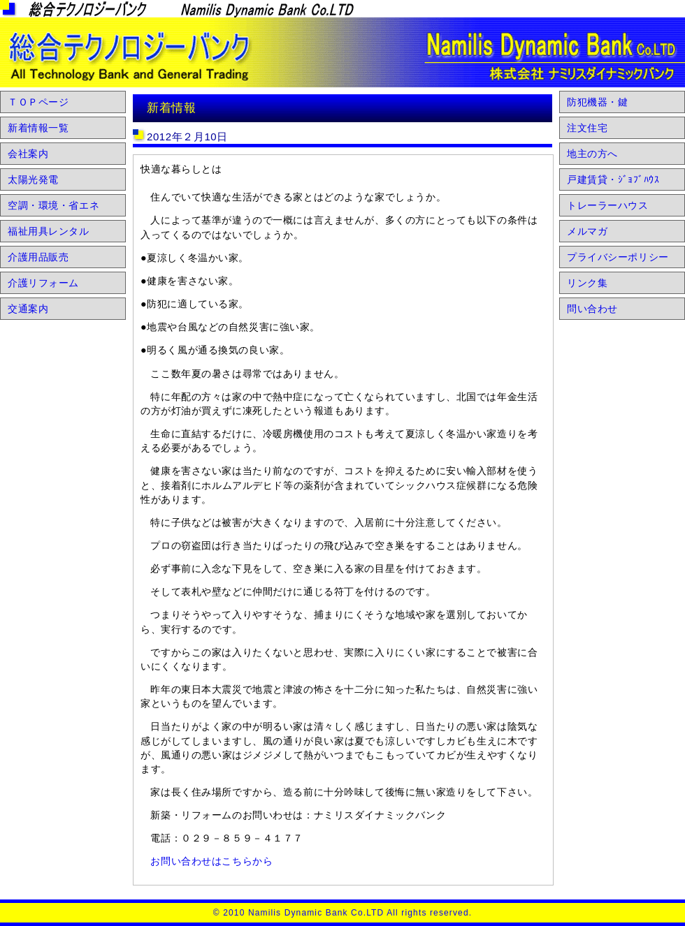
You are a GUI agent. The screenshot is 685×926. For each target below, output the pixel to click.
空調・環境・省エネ (53, 205)
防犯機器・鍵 (597, 102)
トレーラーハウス (608, 205)
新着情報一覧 (38, 127)
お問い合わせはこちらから (211, 861)
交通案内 (28, 308)
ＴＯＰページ (38, 102)
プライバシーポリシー (618, 257)
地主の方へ (592, 153)
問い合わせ (592, 308)
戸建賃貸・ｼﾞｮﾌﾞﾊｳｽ (613, 179)
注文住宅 (587, 127)
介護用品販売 (38, 257)
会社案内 (28, 153)
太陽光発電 (33, 179)
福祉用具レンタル (48, 231)
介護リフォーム (43, 282)
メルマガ (587, 231)
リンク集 (587, 282)
